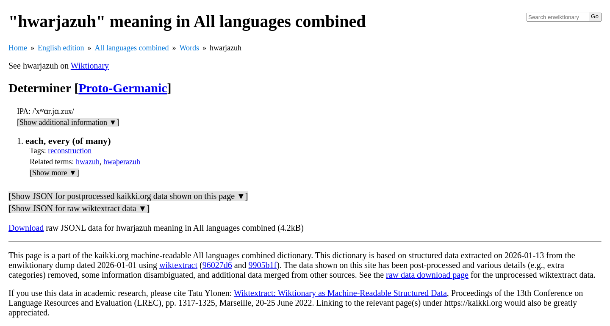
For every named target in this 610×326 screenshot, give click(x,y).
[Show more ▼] (54, 173)
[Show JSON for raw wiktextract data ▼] (79, 208)
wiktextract (178, 265)
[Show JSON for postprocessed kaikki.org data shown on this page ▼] (128, 196)
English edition (61, 48)
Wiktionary (90, 65)
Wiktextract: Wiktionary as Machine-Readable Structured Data (340, 293)
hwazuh (88, 161)
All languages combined (132, 48)
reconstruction (70, 150)
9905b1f (263, 265)
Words (189, 48)
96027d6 (217, 265)
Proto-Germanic (122, 88)
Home (17, 48)
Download (26, 227)
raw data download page (427, 274)
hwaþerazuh (121, 161)
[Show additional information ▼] (68, 122)
